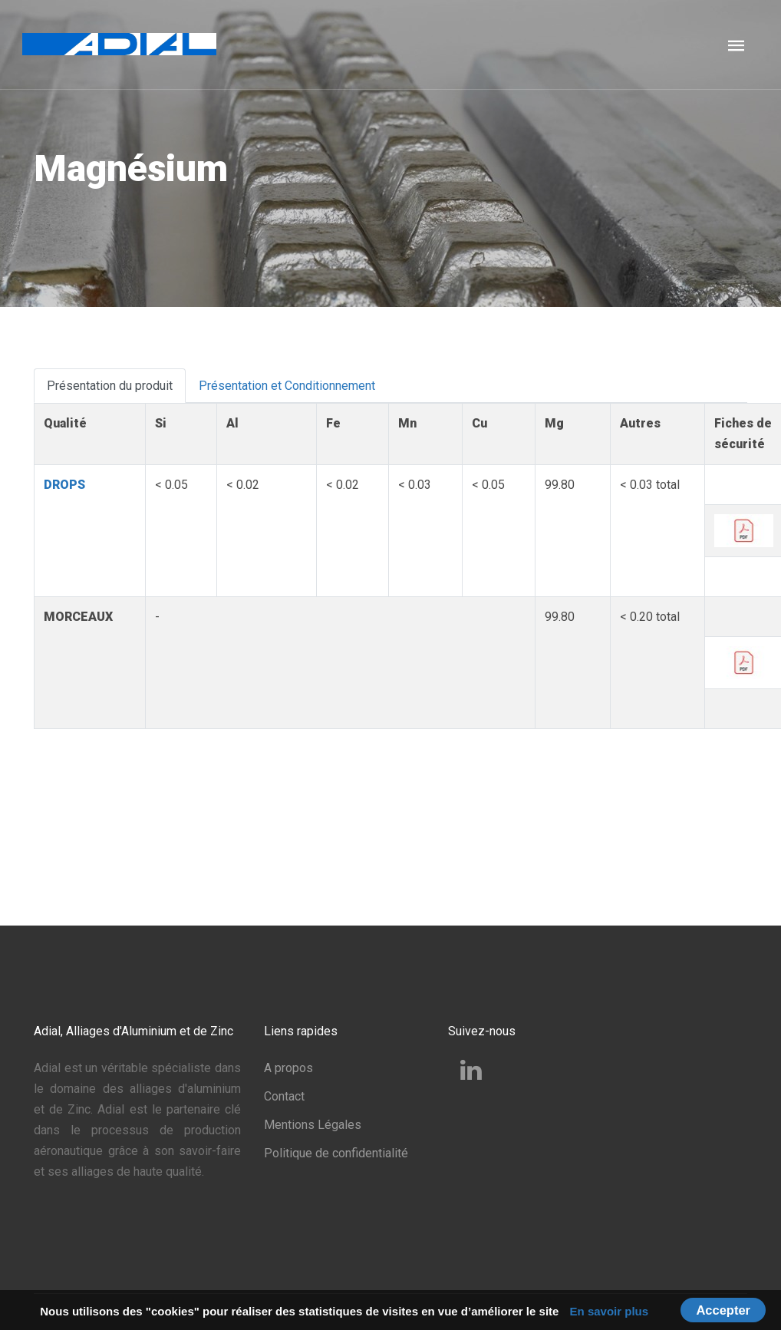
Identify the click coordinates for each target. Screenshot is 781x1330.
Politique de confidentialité (336, 1153)
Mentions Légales (312, 1124)
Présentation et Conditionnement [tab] (287, 385)
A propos (288, 1068)
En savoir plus (609, 1311)
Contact (284, 1096)
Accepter (723, 1310)
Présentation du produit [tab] (110, 385)
